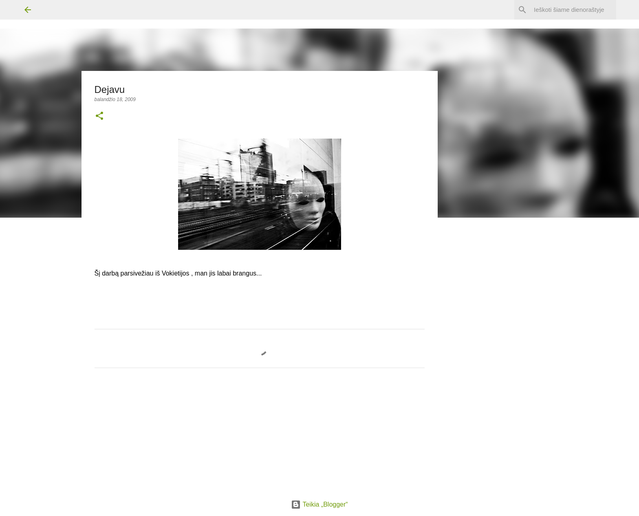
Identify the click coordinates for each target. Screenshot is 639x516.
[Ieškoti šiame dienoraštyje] (573, 10)
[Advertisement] (504, 365)
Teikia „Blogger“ (319, 504)
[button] (99, 116)
